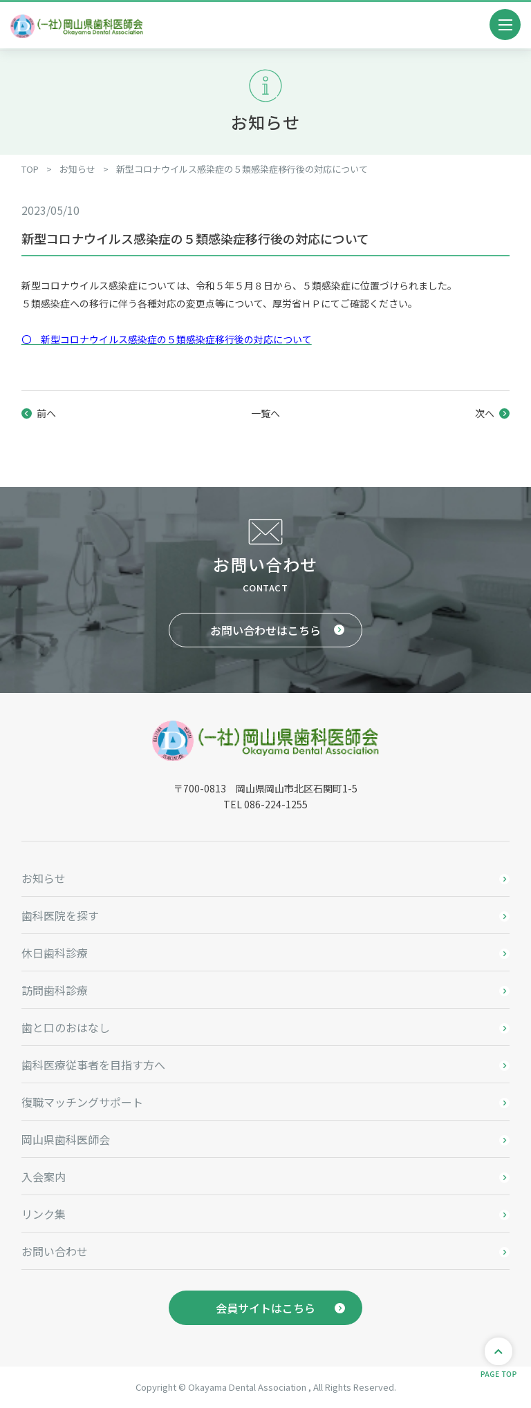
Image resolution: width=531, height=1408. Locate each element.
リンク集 (43, 1214)
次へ (484, 413)
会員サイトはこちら (265, 1308)
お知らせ (43, 878)
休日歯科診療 (54, 952)
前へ (46, 413)
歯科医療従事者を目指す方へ (93, 1064)
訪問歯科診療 (54, 990)
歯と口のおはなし (65, 1027)
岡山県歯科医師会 (65, 1139)
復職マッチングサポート (82, 1102)
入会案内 (43, 1176)
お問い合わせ (54, 1251)
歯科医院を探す (60, 915)
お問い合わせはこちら (265, 630)
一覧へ (265, 413)
